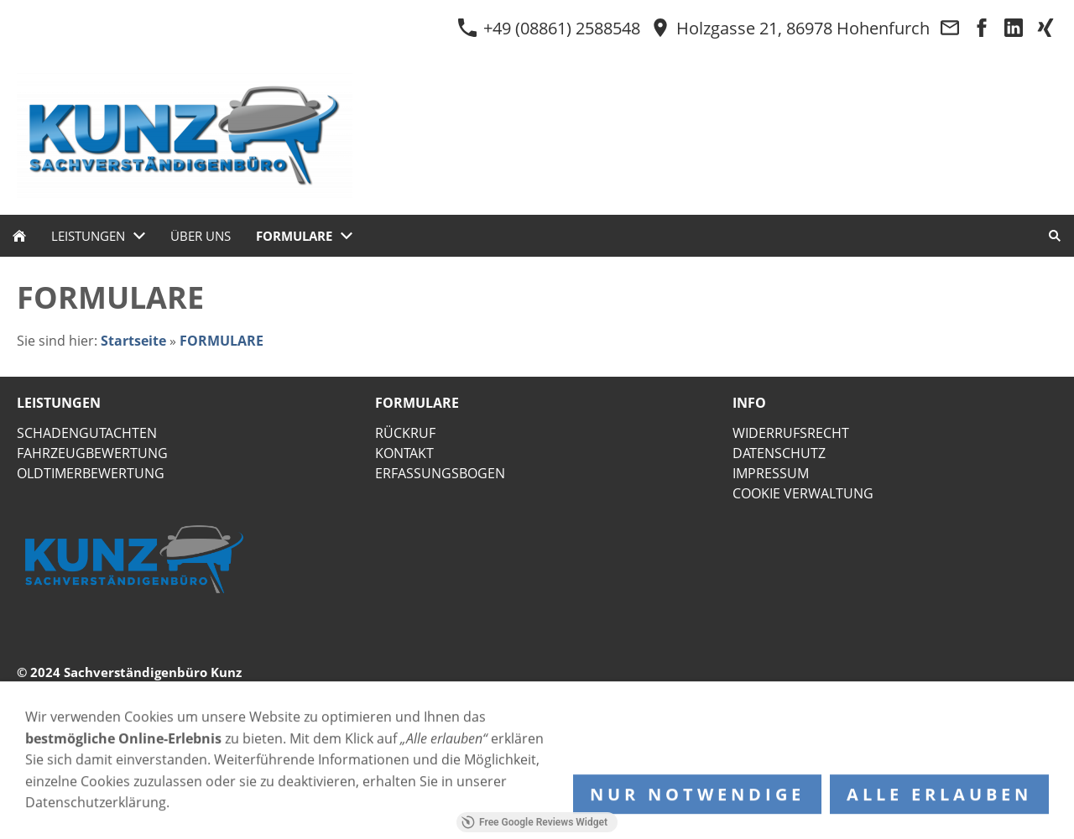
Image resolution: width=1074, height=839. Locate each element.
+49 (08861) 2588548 (548, 28)
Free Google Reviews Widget (534, 822)
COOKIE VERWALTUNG (803, 493)
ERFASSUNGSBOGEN (440, 473)
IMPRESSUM (771, 473)
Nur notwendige (697, 799)
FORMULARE (221, 340)
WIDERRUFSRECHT (791, 433)
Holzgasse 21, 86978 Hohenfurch (790, 28)
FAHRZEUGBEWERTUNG (92, 453)
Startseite (133, 340)
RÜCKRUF (405, 433)
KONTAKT (404, 453)
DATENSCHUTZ (779, 453)
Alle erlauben (939, 799)
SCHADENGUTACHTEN (87, 433)
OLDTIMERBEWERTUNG (90, 473)
